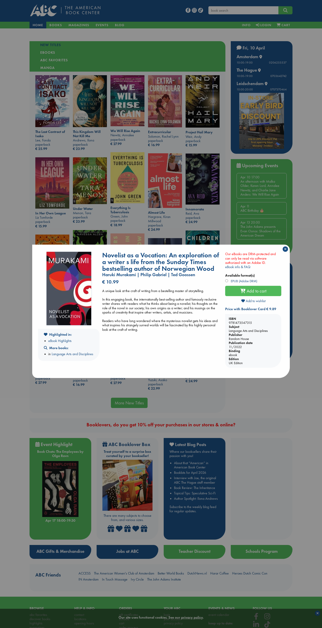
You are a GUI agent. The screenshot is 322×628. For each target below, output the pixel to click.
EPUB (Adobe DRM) (243, 281)
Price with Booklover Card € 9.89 (250, 309)
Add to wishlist (253, 301)
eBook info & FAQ (237, 267)
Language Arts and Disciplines (72, 354)
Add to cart (253, 291)
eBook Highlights (60, 340)
